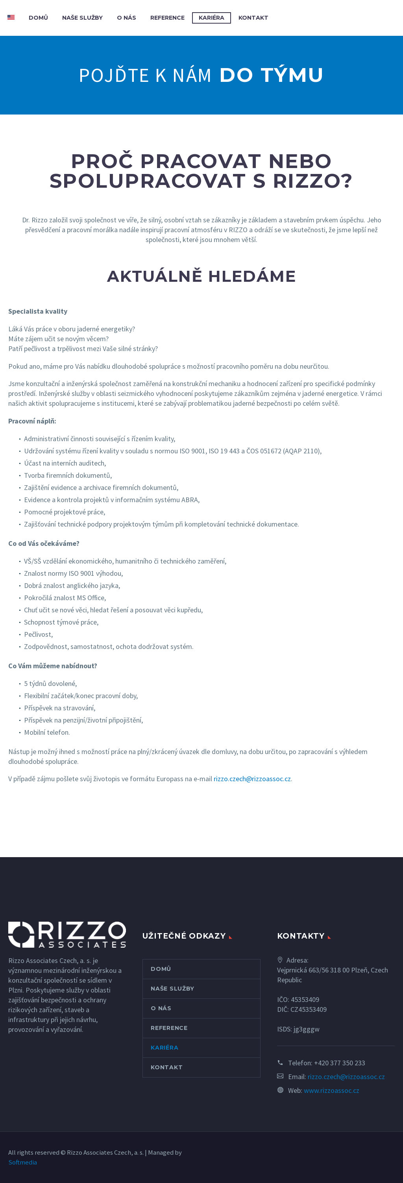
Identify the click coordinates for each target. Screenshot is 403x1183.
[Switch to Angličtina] (11, 18)
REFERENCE (167, 17)
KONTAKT (253, 17)
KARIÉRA (211, 17)
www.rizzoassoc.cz (331, 1090)
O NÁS (126, 17)
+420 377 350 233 (339, 1062)
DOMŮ (38, 17)
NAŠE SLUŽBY (82, 17)
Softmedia (22, 1162)
